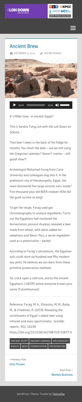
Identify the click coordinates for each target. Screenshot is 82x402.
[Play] (14, 105)
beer (25, 346)
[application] (41, 105)
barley (15, 346)
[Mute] (57, 105)
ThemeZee (58, 394)
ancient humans (40, 340)
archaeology (61, 340)
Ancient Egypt (19, 340)
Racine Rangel (53, 53)
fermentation (38, 346)
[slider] (36, 105)
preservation (57, 346)
